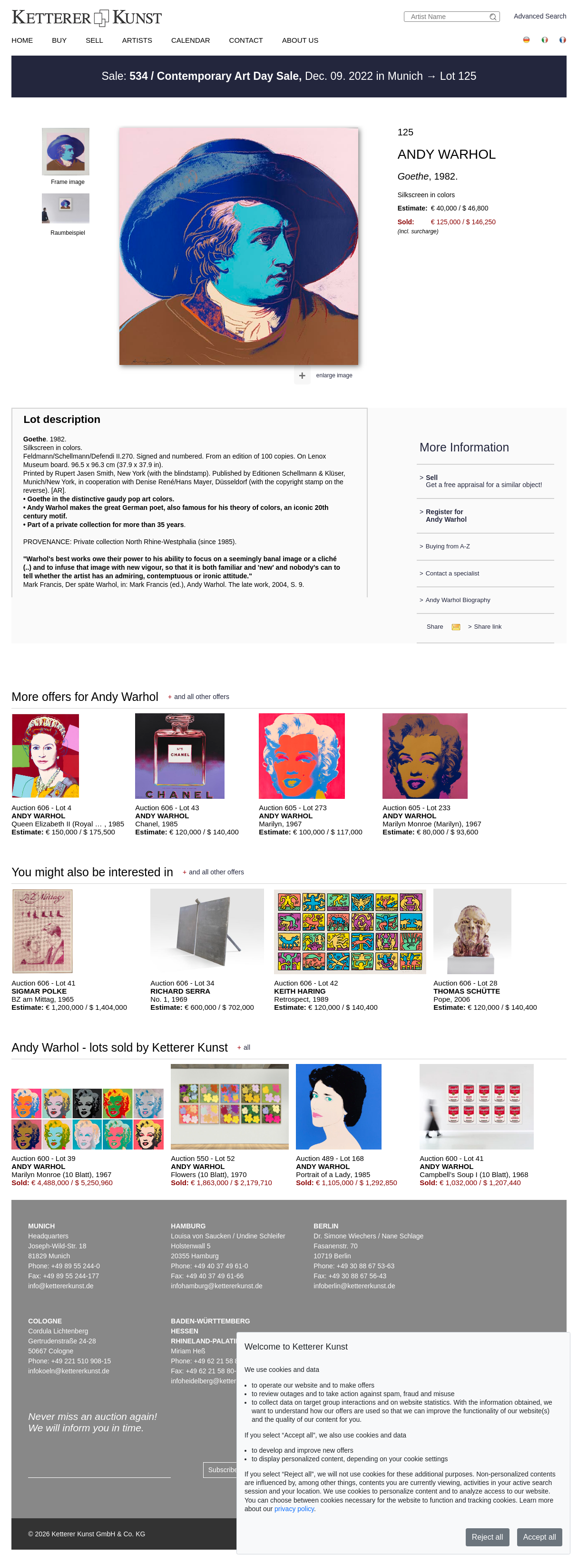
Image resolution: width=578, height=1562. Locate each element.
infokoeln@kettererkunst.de (68, 1371)
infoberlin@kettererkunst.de (354, 1286)
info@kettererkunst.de (60, 1286)
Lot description (61, 419)
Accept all (539, 1537)
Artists (137, 40)
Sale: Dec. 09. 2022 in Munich (264, 76)
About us (300, 40)
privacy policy (294, 1509)
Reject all (487, 1537)
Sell (94, 40)
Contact (246, 40)
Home (22, 40)
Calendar (190, 40)
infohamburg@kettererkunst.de (216, 1286)
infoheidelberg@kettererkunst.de (219, 1381)
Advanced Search (540, 16)
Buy (59, 40)
